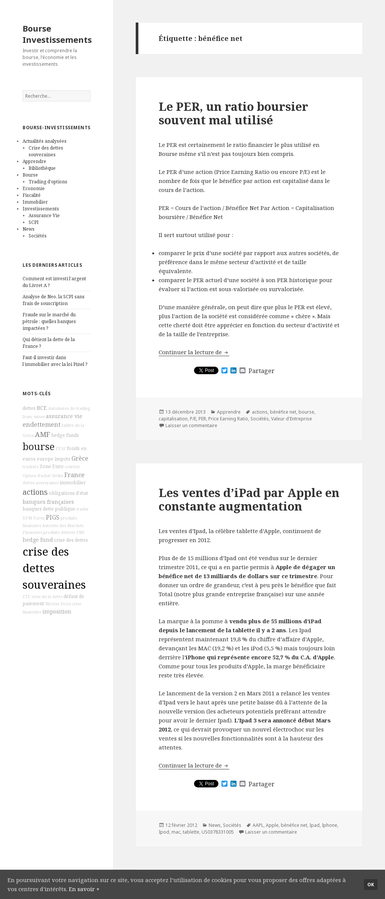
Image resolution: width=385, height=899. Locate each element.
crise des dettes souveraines (54, 568)
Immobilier (35, 202)
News (29, 229)
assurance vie (64, 416)
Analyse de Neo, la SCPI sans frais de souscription (54, 300)
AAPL (258, 825)
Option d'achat (37, 475)
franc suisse (34, 416)
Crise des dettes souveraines (46, 151)
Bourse (30, 175)
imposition (56, 611)
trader (82, 509)
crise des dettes (71, 540)
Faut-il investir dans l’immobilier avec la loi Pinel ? (55, 360)
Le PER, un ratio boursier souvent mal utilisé (233, 113)
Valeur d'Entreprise (291, 419)
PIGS (52, 517)
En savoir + (84, 889)
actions (35, 492)
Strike (57, 475)
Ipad (314, 825)
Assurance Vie (44, 215)
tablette (191, 832)
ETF (26, 596)
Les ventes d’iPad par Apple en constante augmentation (249, 499)
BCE (42, 407)
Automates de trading (69, 408)
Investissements (41, 208)
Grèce (79, 458)
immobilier (73, 482)
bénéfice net (283, 412)
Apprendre (34, 161)
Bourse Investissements (57, 34)
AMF (42, 434)
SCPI (34, 222)
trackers (30, 466)
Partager (261, 371)
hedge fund (38, 539)
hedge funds (65, 435)
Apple (272, 825)
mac (175, 832)
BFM (27, 518)
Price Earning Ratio (228, 419)
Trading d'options (48, 181)
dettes (29, 408)
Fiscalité (32, 195)
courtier (72, 466)
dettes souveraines (41, 482)
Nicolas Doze (58, 603)
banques (32, 509)
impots (62, 459)
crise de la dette (47, 596)
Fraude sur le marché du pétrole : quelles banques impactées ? (49, 321)
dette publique (59, 509)
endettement (42, 424)
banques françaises (48, 501)
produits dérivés (59, 532)
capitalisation (173, 419)
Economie (34, 188)
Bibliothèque (42, 168)
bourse (39, 446)
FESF (61, 448)
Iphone (329, 825)
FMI (80, 532)
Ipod (164, 832)
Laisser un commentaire (191, 425)
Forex (39, 518)
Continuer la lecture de (194, 352)
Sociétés (38, 236)
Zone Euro (51, 466)
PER (202, 419)
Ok (370, 884)
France (74, 475)
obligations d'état (68, 493)
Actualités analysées (45, 141)
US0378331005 (218, 832)
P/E (193, 419)
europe (45, 459)
